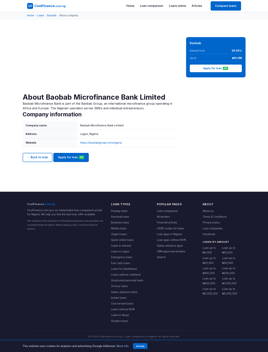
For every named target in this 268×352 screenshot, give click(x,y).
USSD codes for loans (170, 228)
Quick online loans (122, 239)
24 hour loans (119, 286)
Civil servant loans (122, 303)
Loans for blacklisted (124, 268)
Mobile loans (119, 228)
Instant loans (118, 297)
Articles (197, 6)
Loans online (177, 6)
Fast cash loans (120, 263)
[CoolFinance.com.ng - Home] (46, 6)
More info (123, 346)
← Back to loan (37, 157)
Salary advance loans (124, 292)
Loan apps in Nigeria (169, 234)
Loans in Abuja (120, 315)
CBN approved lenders (171, 251)
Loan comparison (151, 6)
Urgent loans (119, 234)
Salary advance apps (170, 245)
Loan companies (213, 228)
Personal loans (120, 216)
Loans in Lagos (120, 251)
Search (161, 257)
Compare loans (225, 6)
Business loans (120, 222)
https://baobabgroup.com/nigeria (101, 142)
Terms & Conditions (215, 216)
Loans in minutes (121, 245)
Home (130, 6)
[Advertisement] (101, 65)
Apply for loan (71, 157)
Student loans (119, 320)
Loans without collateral (125, 274)
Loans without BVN (122, 309)
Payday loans (119, 210)
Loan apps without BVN (171, 239)
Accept (140, 346)
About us (208, 210)
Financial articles (167, 222)
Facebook (209, 234)
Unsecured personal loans (127, 280)
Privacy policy (211, 222)
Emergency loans (121, 257)
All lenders (163, 216)
